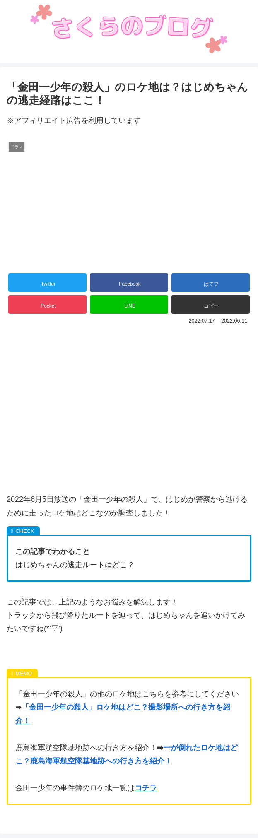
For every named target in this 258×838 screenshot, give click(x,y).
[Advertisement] (129, 395)
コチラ (146, 788)
